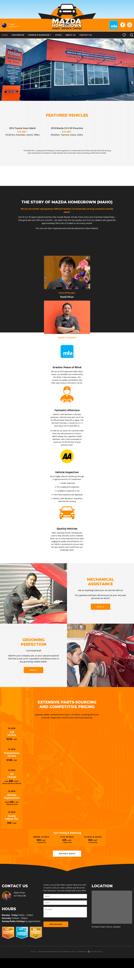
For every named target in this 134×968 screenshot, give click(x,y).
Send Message (55, 934)
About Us (70, 35)
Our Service (18, 35)
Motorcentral (95, 961)
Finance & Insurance (39, 35)
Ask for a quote (67, 863)
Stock (58, 35)
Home (5, 35)
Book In (100, 607)
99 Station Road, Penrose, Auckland (106, 936)
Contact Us (85, 35)
